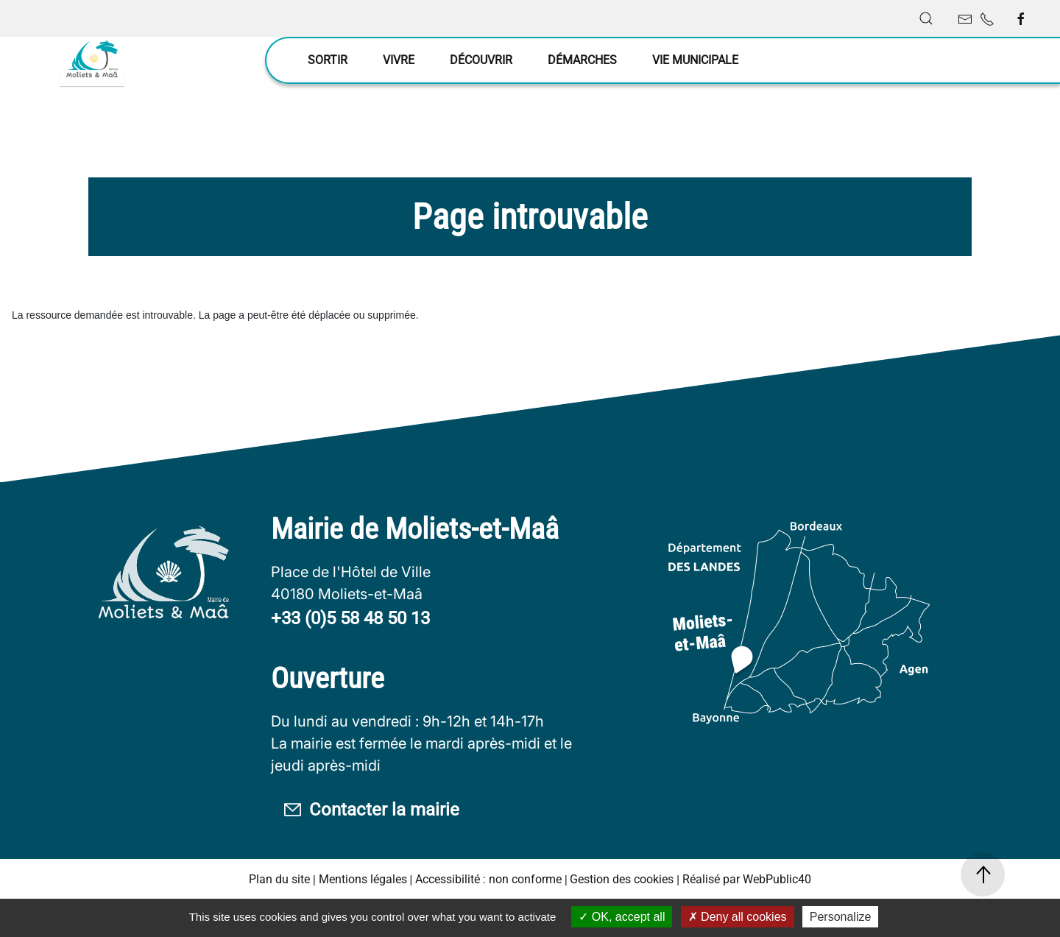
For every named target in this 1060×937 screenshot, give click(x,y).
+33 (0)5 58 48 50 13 (350, 655)
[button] (926, 18)
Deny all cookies (737, 917)
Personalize (841, 917)
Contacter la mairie (371, 847)
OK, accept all (622, 917)
